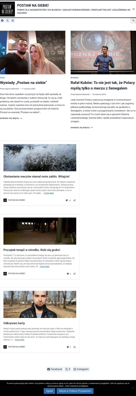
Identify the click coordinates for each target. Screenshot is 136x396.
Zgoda (49, 391)
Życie (2, 78)
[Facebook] (2, 20)
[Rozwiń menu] (133, 9)
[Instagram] (12, 20)
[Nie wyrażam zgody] (132, 388)
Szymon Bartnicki (12, 89)
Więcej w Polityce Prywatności (75, 391)
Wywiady (74, 78)
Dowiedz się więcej (11, 118)
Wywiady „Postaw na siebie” (23, 82)
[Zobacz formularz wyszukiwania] (133, 20)
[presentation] (32, 52)
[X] (7, 20)
